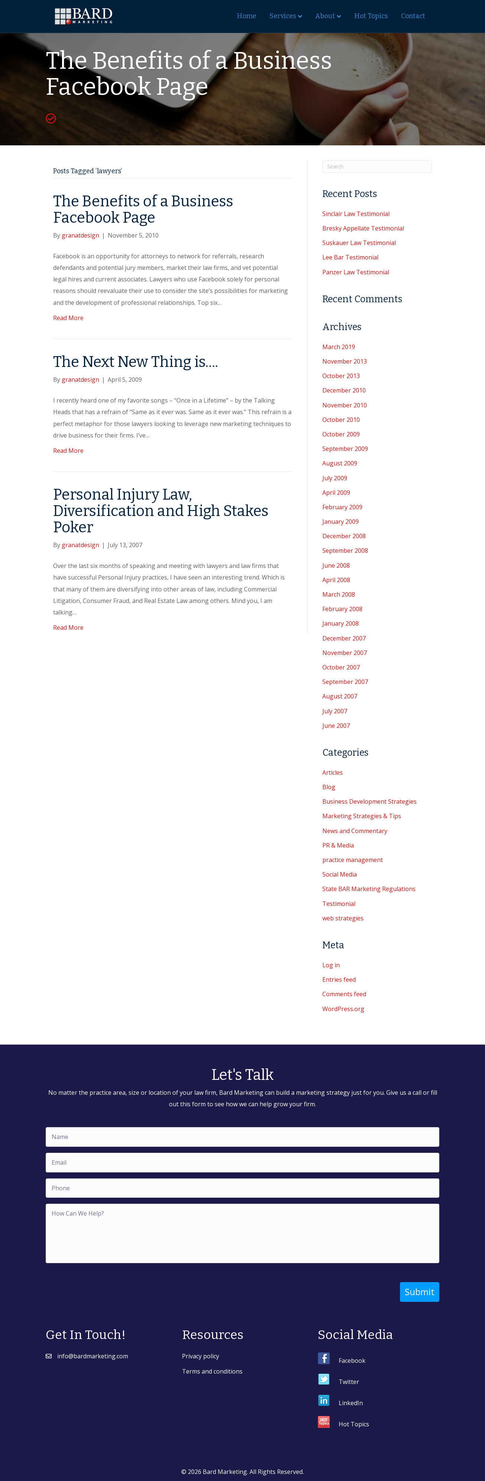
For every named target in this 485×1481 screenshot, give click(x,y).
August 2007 (339, 696)
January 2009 (340, 521)
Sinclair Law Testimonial (356, 214)
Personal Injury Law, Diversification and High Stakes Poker (160, 511)
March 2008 (338, 594)
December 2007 (344, 638)
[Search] (377, 166)
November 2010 (344, 405)
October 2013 (341, 376)
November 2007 (344, 653)
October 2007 (341, 667)
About (325, 16)
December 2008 (344, 536)
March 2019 (338, 347)
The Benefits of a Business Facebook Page (143, 210)
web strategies (343, 918)
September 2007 (345, 682)
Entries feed (339, 979)
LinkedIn (351, 1402)
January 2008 (340, 623)
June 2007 (336, 726)
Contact (413, 16)
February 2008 (342, 609)
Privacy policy (200, 1356)
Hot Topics (371, 16)
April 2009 (336, 492)
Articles (332, 772)
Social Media (339, 874)
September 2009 (345, 449)
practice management (352, 860)
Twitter (349, 1381)
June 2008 (336, 565)
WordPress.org (343, 1009)
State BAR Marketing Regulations (369, 889)
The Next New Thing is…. (135, 362)
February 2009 (342, 507)
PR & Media (338, 845)
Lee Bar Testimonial (350, 257)
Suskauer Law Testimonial (359, 243)
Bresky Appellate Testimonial (363, 228)
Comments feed (344, 994)
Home (246, 16)
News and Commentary (354, 831)
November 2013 (344, 361)
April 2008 (336, 580)
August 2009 (339, 463)
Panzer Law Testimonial (355, 272)
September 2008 (345, 550)
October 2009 (341, 434)
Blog (328, 787)
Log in (331, 965)
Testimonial (338, 904)
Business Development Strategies (369, 801)
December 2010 (344, 390)
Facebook (352, 1360)
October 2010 (341, 420)
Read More (68, 318)
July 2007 (334, 711)
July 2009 (334, 478)
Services (283, 16)
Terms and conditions (212, 1371)
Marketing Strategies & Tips (361, 816)
